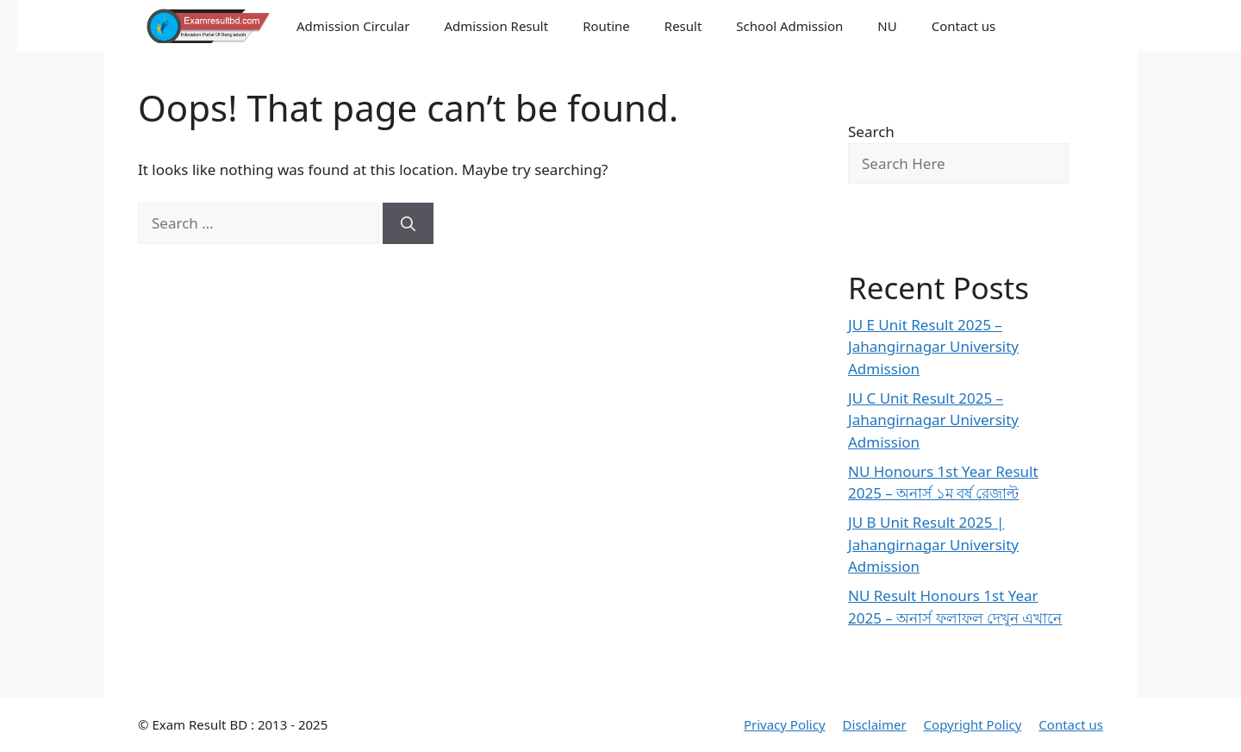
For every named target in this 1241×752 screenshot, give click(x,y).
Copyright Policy (973, 724)
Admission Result (496, 25)
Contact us (964, 25)
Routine (606, 25)
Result (683, 25)
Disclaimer (875, 724)
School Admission (789, 25)
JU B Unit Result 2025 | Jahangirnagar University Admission (933, 544)
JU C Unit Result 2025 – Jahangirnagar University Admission (933, 420)
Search (871, 131)
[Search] (408, 223)
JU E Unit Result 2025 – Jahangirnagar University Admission (933, 347)
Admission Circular (352, 25)
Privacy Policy (785, 724)
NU (886, 25)
